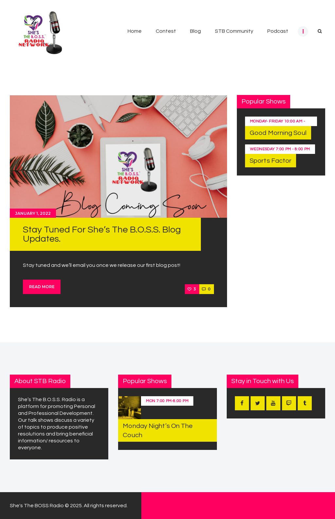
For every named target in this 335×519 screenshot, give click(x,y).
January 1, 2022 (33, 213)
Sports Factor (270, 161)
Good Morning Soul (278, 133)
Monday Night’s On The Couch (158, 430)
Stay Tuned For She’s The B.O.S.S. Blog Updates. (102, 234)
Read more (42, 286)
